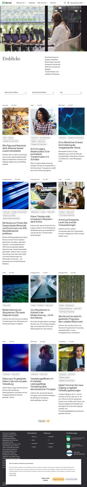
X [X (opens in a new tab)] (48, 440)
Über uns (34, 436)
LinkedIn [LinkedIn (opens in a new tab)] (50, 447)
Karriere (53, 3)
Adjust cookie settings (45, 479)
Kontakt (34, 447)
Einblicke (32, 3)
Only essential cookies (71, 479)
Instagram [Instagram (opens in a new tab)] (51, 436)
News (33, 440)
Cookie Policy (12, 475)
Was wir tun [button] (20, 3)
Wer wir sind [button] (41, 3)
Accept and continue (58, 479)
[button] (65, 3)
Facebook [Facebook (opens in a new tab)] (51, 443)
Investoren (34, 443)
